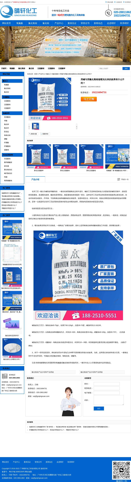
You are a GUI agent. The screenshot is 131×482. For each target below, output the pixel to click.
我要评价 (45, 134)
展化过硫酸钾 (38, 170)
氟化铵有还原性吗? (12, 335)
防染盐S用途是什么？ (9, 205)
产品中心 (59, 23)
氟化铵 (46, 23)
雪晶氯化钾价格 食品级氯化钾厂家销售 (12, 196)
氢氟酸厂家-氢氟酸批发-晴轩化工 (13, 241)
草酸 (5, 121)
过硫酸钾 (61, 68)
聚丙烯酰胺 (8, 162)
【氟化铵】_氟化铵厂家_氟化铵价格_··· (15, 312)
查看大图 (34, 134)
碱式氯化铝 (8, 173)
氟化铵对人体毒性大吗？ (12, 359)
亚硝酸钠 (7, 117)
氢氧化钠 (7, 135)
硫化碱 (6, 166)
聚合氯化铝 (8, 170)
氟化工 (5, 81)
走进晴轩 (111, 23)
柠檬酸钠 (7, 146)
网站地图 (110, 2)
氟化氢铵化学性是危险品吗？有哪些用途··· (16, 288)
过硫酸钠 (51, 68)
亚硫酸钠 (7, 159)
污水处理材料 (8, 155)
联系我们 (128, 2)
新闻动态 (98, 23)
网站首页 (6, 23)
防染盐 (6, 132)
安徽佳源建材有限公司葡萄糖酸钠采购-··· (12, 199)
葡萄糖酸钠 (8, 180)
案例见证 (72, 23)
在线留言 (119, 2)
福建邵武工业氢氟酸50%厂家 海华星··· (12, 193)
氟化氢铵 (32, 23)
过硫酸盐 (6, 97)
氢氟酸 (19, 23)
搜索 (126, 68)
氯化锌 (6, 128)
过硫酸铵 (40, 68)
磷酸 (5, 139)
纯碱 (5, 177)
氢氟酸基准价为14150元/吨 (12, 264)
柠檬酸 (6, 142)
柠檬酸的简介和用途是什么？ (12, 202)
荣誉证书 (85, 23)
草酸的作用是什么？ (9, 208)
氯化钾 (6, 124)
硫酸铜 (6, 150)
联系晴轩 (124, 23)
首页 (35, 74)
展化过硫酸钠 (65, 170)
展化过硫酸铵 (91, 170)
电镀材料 (6, 113)
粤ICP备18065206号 (17, 472)
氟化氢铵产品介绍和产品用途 (43, 372)
